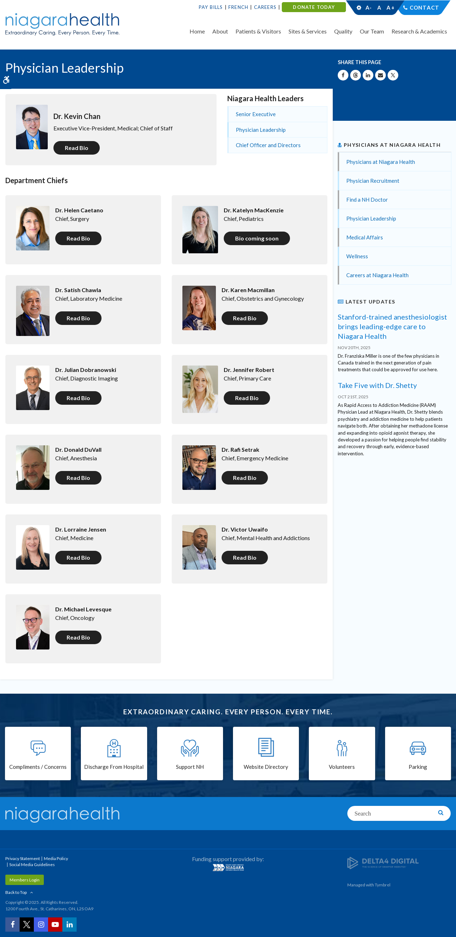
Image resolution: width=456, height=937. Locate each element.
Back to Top (16, 892)
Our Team (372, 31)
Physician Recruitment (372, 180)
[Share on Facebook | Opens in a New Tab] (343, 75)
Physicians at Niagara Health (380, 162)
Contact (424, 7)
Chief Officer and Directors (268, 145)
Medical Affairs (364, 237)
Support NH (190, 766)
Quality (343, 31)
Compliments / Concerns (38, 766)
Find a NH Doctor (367, 199)
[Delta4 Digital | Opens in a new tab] (383, 862)
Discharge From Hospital (114, 766)
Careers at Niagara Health (377, 275)
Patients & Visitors (258, 31)
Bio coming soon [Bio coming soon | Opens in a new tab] (257, 238)
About (220, 31)
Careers (265, 7)
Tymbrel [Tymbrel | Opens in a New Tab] (382, 884)
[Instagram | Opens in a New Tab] (41, 924)
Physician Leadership (261, 129)
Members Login (25, 879)
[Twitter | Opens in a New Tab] (27, 924)
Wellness (357, 256)
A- (369, 7)
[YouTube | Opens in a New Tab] (55, 924)
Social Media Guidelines (32, 864)
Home (197, 31)
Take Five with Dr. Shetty (377, 385)
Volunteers (342, 766)
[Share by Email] (380, 75)
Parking (418, 766)
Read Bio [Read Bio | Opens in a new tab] (76, 147)
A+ (390, 7)
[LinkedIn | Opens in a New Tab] (69, 924)
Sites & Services (308, 31)
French (238, 7)
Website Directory (266, 766)
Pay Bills (211, 7)
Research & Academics (419, 31)
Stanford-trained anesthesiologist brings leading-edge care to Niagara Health (392, 326)
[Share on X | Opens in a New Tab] (393, 75)
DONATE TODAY (314, 7)
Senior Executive (256, 114)
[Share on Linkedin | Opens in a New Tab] (368, 75)
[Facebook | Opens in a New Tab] (12, 924)
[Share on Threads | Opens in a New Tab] (355, 75)
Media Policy (56, 858)
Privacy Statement (22, 858)
